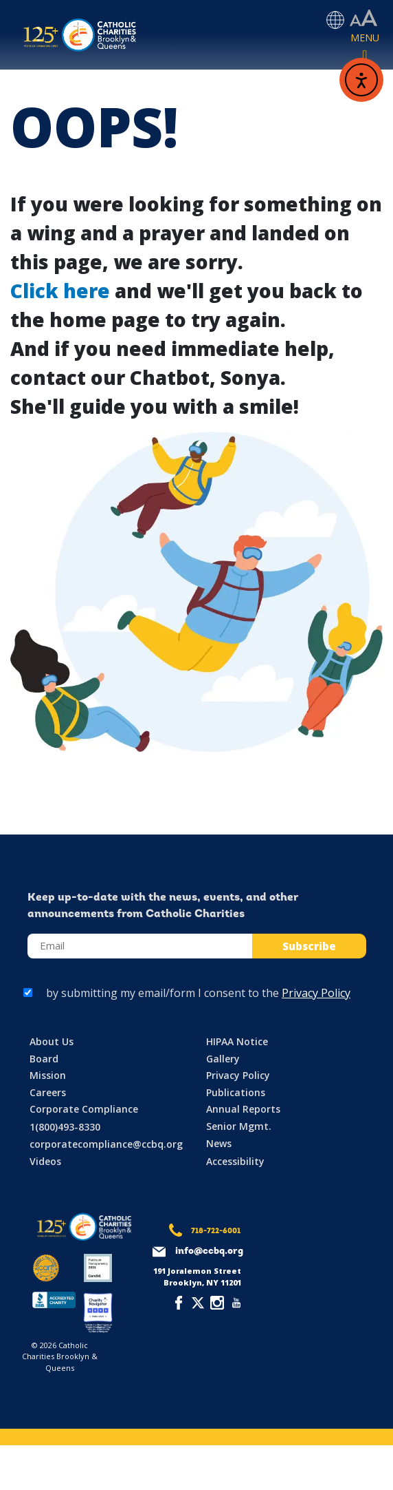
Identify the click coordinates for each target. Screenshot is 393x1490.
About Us (52, 1041)
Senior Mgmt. (238, 1126)
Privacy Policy (316, 992)
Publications (235, 1092)
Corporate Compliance (84, 1108)
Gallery (223, 1058)
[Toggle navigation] (365, 47)
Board (44, 1058)
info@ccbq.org (209, 1251)
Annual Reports (243, 1108)
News (219, 1143)
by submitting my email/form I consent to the (198, 992)
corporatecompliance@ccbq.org (106, 1144)
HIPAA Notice (237, 1041)
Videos (45, 1161)
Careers (48, 1092)
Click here (60, 290)
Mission (48, 1075)
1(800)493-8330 (65, 1126)
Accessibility (235, 1161)
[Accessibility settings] (363, 18)
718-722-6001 (215, 1231)
